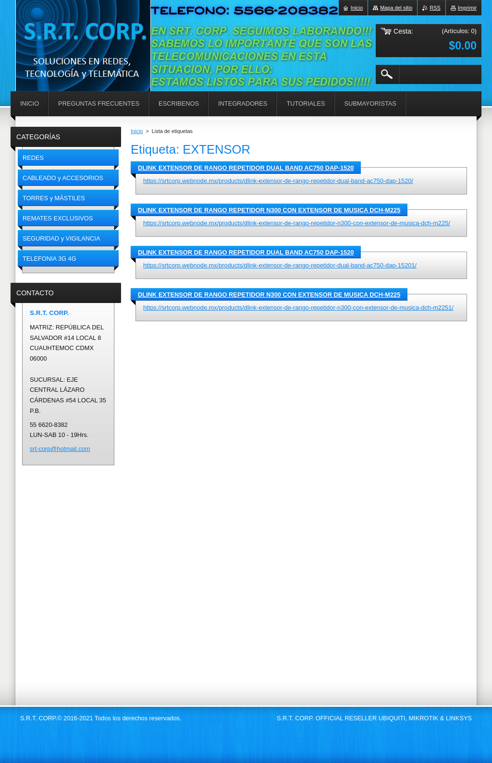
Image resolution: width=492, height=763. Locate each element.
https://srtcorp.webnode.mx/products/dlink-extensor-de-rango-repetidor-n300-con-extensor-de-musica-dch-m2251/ (298, 307)
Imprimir (467, 8)
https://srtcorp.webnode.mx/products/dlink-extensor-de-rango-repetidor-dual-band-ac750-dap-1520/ (278, 180)
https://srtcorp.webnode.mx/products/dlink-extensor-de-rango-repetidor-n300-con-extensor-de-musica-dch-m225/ (296, 223)
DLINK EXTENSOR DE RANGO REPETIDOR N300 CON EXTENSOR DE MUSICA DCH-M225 (269, 210)
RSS (435, 8)
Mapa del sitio (396, 8)
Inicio (137, 131)
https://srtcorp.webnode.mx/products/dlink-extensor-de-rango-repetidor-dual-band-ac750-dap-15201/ (280, 265)
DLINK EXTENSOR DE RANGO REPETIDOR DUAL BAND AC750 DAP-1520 (246, 167)
